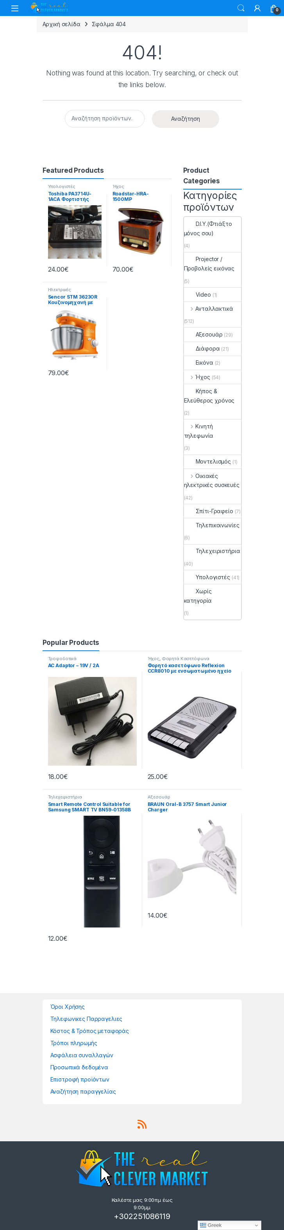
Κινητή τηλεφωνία (199, 431)
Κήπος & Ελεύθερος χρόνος (209, 396)
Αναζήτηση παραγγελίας (83, 1091)
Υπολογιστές (61, 186)
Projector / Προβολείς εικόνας (209, 264)
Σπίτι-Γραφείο (208, 511)
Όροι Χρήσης (67, 1006)
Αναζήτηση (185, 118)
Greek (210, 1225)
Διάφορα (202, 348)
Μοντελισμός (207, 461)
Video (197, 294)
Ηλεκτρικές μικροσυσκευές (64, 292)
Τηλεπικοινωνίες (211, 525)
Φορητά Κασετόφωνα (186, 658)
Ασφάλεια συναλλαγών (81, 1055)
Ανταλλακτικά (208, 308)
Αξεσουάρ (203, 334)
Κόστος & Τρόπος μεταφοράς (89, 1031)
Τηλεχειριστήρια (212, 551)
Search (241, 8)
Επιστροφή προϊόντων (79, 1079)
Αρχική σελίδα (61, 24)
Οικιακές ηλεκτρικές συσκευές (211, 481)
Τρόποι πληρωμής (73, 1043)
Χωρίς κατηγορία (198, 596)
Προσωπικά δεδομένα (79, 1067)
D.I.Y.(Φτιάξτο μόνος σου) (208, 228)
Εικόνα (198, 362)
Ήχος (118, 186)
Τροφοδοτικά (62, 658)
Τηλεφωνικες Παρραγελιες (86, 1018)
